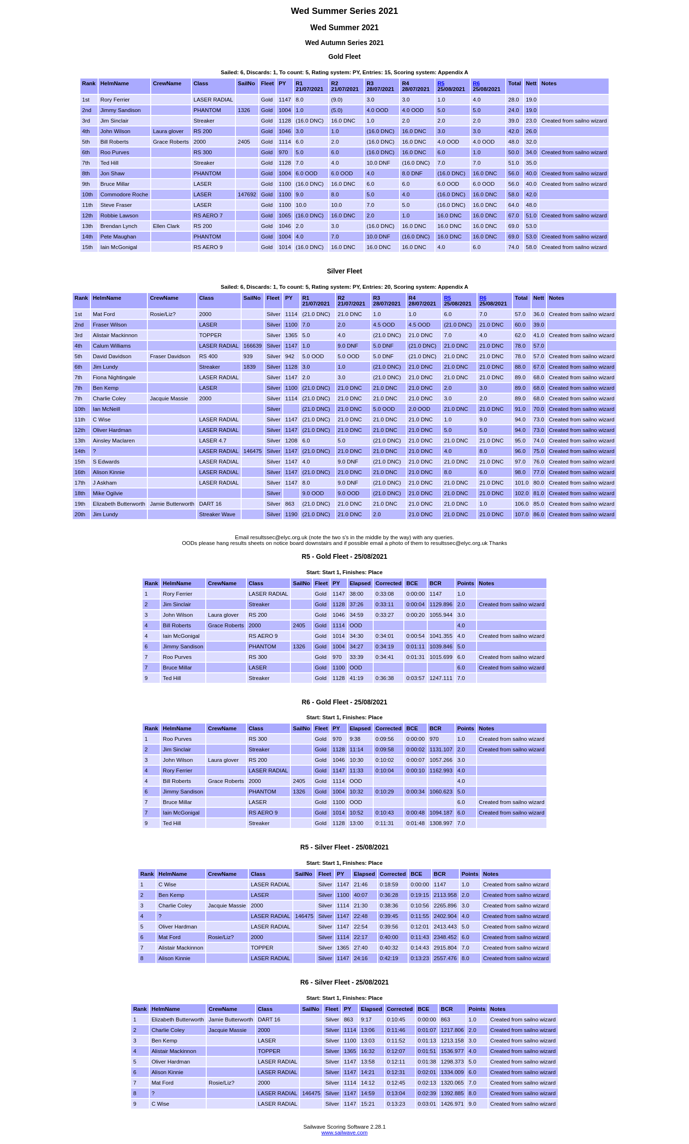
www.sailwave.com (345, 1132)
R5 (441, 83)
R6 (476, 83)
